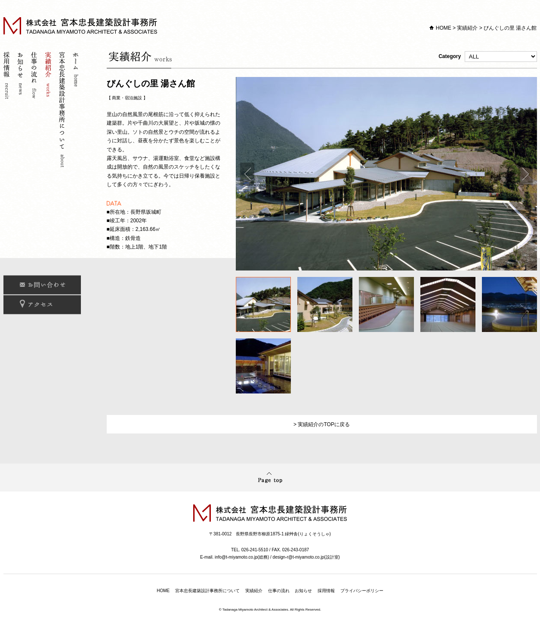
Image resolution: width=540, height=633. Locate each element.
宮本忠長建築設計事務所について (63, 111)
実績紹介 (467, 28)
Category (487, 56)
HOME (443, 28)
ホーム (76, 111)
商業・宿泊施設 (127, 97)
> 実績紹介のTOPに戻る (321, 424)
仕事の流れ (35, 111)
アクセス (42, 304)
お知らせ (21, 111)
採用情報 (7, 111)
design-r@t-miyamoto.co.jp (298, 557)
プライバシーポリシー (361, 590)
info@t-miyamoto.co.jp (236, 557)
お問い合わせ (42, 285)
